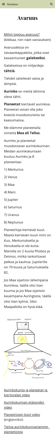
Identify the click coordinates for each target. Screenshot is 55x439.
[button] (3, 4)
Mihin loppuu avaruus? (22, 34)
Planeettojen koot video (22, 414)
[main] (27, 18)
